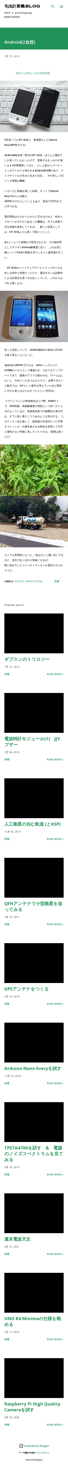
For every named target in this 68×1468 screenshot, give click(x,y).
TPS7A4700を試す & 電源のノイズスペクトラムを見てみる (33, 1153)
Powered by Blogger (34, 1446)
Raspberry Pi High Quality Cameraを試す (32, 1407)
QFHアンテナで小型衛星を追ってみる (33, 906)
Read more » (55, 674)
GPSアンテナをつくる (26, 989)
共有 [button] (56, 581)
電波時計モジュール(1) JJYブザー (32, 741)
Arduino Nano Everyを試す (32, 1068)
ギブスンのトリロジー (27, 659)
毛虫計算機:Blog (22, 6)
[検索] (53, 6)
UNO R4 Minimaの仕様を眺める (32, 1321)
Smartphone (34, 581)
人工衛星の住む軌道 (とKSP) (32, 824)
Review (19, 581)
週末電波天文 (17, 1239)
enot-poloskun (43, 1453)
